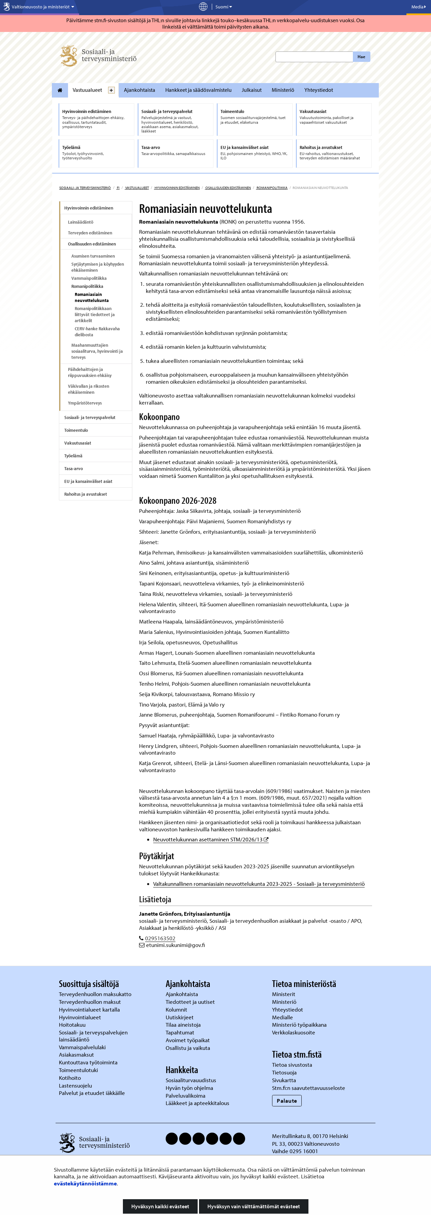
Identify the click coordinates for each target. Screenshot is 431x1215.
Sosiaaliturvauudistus (191, 1080)
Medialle (283, 1017)
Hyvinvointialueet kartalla (90, 1009)
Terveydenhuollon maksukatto (96, 993)
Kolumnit (177, 1009)
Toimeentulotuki (79, 1069)
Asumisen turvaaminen (93, 256)
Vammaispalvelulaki (83, 1047)
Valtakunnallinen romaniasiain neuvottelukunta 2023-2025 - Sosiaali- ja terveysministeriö (259, 883)
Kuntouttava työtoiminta (88, 1062)
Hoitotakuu (73, 1024)
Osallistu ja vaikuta (188, 1047)
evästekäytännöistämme (85, 1183)
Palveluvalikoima (185, 1095)
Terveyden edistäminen (90, 233)
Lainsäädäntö (80, 222)
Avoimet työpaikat (188, 1039)
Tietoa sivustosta (292, 1064)
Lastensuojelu (76, 1085)
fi (118, 187)
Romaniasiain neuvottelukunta (92, 297)
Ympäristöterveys (85, 403)
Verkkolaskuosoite (294, 1032)
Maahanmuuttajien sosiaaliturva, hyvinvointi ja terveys (97, 351)
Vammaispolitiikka (89, 278)
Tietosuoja (284, 1072)
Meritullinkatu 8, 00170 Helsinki (310, 1135)
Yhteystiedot (318, 89)
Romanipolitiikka (272, 187)
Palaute (287, 1100)
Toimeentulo (76, 430)
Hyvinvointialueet (80, 1017)
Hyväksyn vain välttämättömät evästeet (253, 1206)
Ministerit (284, 993)
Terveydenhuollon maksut (90, 1001)
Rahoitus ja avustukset (85, 494)
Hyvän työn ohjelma (189, 1087)
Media (418, 7)
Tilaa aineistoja (183, 1024)
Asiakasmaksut (76, 1054)
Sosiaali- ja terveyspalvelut (89, 417)
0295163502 (160, 938)
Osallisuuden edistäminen (228, 187)
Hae (361, 56)
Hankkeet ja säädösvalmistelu (198, 89)
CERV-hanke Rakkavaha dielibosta (97, 332)
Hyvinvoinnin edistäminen (177, 187)
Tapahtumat (180, 1032)
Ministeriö (283, 89)
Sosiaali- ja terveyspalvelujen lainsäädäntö (93, 1036)
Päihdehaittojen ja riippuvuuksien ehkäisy (89, 372)
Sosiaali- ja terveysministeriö (85, 187)
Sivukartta (284, 1080)
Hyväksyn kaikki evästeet (160, 1206)
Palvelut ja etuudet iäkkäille (92, 1092)
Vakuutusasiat (77, 443)
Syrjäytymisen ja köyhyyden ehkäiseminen (97, 267)
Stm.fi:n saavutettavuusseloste (308, 1087)
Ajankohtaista (139, 89)
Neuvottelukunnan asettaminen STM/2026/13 (211, 839)
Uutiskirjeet (180, 1017)
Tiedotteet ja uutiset (191, 1001)
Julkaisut (252, 89)
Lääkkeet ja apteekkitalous (197, 1102)
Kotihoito (70, 1077)
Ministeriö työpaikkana (300, 1024)
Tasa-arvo (73, 468)
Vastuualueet (87, 89)
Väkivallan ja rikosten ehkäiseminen (88, 389)
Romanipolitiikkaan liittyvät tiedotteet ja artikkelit (95, 314)
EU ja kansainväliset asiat (88, 481)
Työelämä (73, 456)
